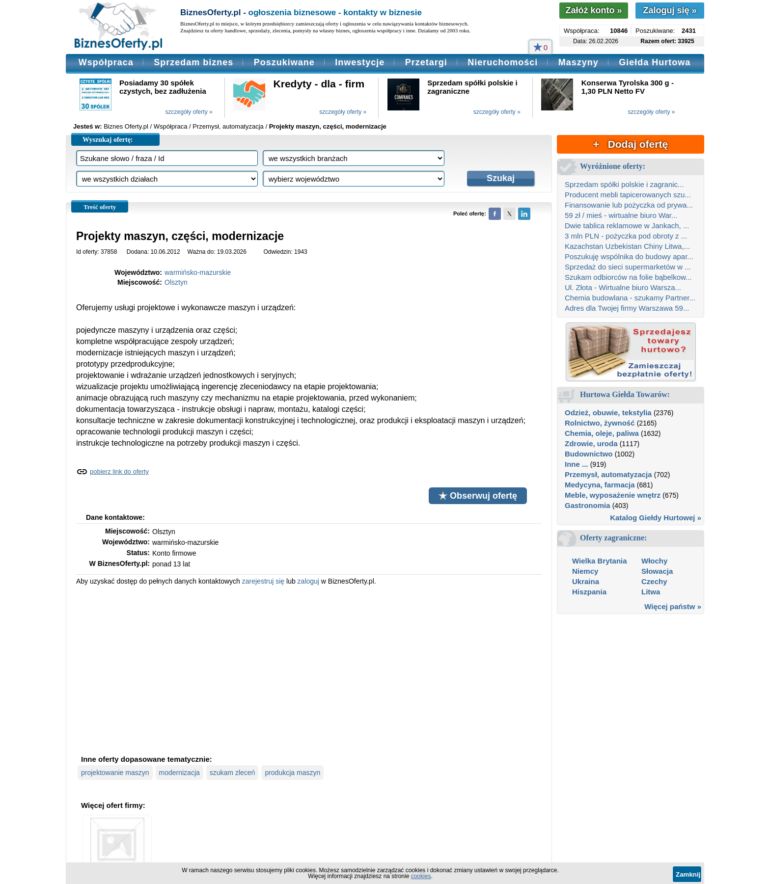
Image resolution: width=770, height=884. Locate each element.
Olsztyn (176, 282)
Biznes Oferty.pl (126, 126)
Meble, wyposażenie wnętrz (612, 495)
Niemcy (585, 571)
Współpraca (106, 62)
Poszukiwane (284, 62)
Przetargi (426, 62)
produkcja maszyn (292, 773)
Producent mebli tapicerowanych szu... (628, 194)
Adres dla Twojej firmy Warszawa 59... (627, 308)
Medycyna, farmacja (600, 485)
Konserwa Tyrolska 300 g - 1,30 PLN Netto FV (627, 87)
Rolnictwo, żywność (600, 423)
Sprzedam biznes (193, 62)
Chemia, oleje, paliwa (602, 433)
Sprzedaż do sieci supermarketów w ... (628, 267)
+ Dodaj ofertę (630, 144)
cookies (421, 876)
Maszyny (578, 62)
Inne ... (576, 464)
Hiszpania (589, 592)
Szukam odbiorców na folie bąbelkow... (628, 277)
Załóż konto (593, 10)
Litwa (650, 592)
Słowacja (657, 571)
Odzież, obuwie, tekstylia (608, 412)
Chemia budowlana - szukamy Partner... (630, 298)
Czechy (654, 581)
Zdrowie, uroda (591, 443)
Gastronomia (587, 505)
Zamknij (688, 874)
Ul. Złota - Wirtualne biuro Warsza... (623, 287)
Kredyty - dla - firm (319, 83)
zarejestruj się (263, 581)
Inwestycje (360, 62)
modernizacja (179, 773)
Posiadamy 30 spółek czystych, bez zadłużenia (162, 87)
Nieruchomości (503, 62)
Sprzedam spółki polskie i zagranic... (624, 184)
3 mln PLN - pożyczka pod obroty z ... (626, 236)
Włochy (654, 561)
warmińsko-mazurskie (198, 272)
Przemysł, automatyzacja (608, 474)
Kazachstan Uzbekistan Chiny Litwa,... (627, 246)
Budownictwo (589, 454)
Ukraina (585, 581)
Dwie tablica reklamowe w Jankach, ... (627, 225)
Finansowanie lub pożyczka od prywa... (629, 205)
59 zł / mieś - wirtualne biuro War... (621, 215)
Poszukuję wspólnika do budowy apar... (629, 256)
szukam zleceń (232, 773)
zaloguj (308, 581)
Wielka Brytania (599, 561)
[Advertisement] (309, 669)
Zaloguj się (669, 10)
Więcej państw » (672, 606)
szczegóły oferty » (189, 111)
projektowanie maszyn (115, 773)
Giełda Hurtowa (654, 62)
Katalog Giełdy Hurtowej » (655, 517)
